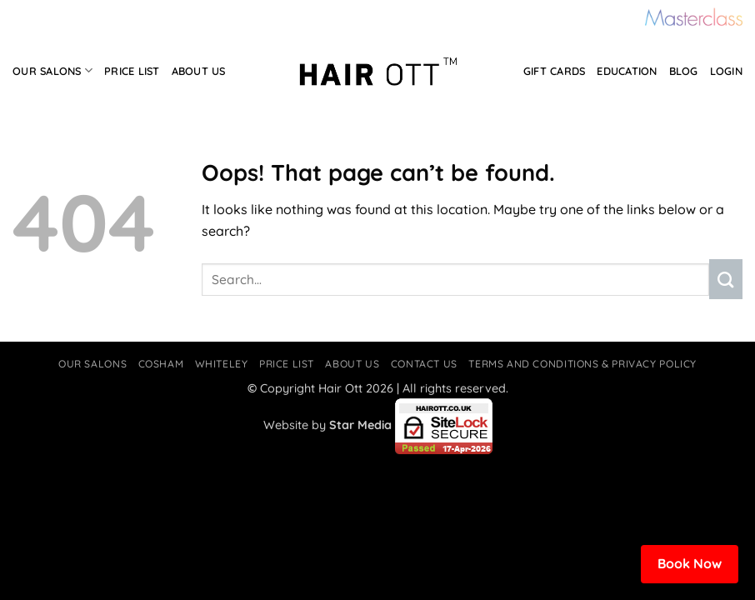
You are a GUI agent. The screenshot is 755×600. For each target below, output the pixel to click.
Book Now (690, 563)
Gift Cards (554, 71)
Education (627, 71)
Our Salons (52, 70)
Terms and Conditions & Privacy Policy (582, 364)
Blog (683, 71)
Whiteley (221, 364)
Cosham (161, 364)
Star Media (360, 425)
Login (726, 71)
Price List (132, 71)
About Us (199, 71)
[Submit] (725, 279)
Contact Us (424, 364)
